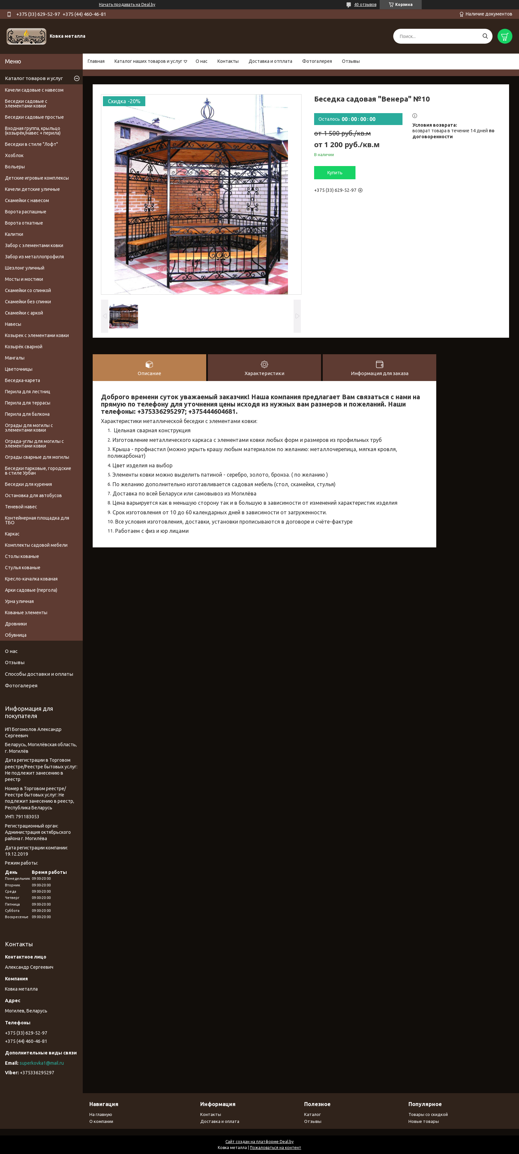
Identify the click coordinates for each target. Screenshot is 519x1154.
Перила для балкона (27, 414)
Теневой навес (21, 506)
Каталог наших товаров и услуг (148, 61)
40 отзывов (365, 4)
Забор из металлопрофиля (34, 256)
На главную (100, 1114)
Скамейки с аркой (24, 313)
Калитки (14, 234)
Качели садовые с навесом (34, 90)
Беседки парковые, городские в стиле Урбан (38, 471)
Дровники (16, 623)
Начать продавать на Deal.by (127, 4)
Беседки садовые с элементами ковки (26, 103)
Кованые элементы (26, 612)
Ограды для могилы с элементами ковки (29, 428)
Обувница (15, 635)
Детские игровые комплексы (37, 178)
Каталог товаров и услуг (34, 78)
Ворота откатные (24, 223)
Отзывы (351, 61)
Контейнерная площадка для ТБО (37, 520)
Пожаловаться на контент (275, 1147)
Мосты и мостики (24, 279)
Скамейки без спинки (28, 301)
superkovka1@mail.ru (42, 1063)
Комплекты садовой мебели (36, 545)
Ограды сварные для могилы (37, 457)
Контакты (228, 61)
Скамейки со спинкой (28, 290)
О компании (101, 1121)
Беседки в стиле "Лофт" (31, 144)
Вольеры (15, 166)
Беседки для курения (28, 484)
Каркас (12, 533)
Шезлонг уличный (24, 268)
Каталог (312, 1114)
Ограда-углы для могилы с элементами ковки (34, 444)
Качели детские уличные (32, 189)
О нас (202, 61)
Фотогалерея (317, 61)
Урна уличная (19, 601)
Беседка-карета (22, 380)
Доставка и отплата (270, 61)
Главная (96, 61)
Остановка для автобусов (33, 495)
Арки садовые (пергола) (31, 590)
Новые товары (423, 1121)
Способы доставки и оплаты (39, 674)
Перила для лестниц (27, 391)
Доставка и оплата (219, 1121)
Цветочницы (18, 369)
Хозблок (14, 155)
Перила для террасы (27, 403)
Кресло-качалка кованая (31, 578)
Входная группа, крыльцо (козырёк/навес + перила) (33, 131)
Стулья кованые (22, 567)
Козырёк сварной (23, 346)
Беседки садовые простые (34, 117)
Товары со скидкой (428, 1114)
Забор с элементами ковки (34, 245)
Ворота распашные (25, 211)
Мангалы (14, 358)
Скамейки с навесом (27, 200)
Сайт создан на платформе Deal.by (259, 1141)
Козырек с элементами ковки (37, 335)
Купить (335, 172)
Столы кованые (22, 556)
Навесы (13, 324)
